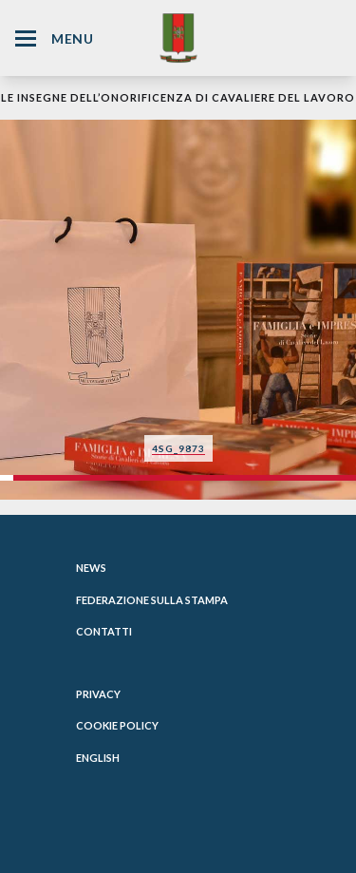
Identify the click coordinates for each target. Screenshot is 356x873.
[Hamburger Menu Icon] (25, 38)
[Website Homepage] (178, 37)
